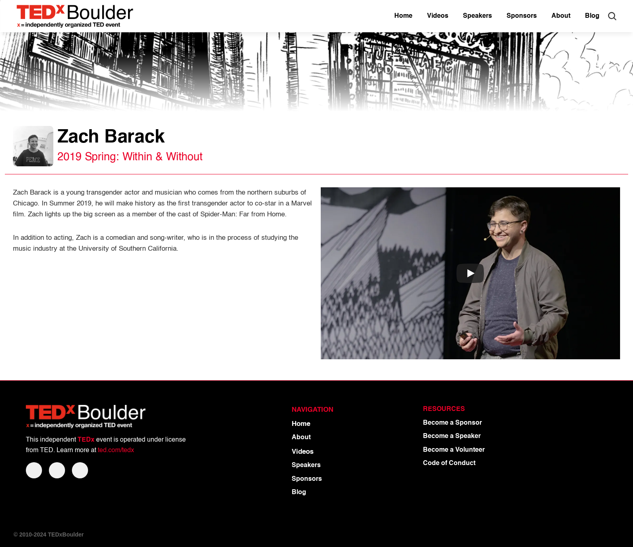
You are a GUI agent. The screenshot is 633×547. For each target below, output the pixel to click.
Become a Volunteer (454, 450)
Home (301, 424)
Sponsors (307, 479)
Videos (302, 451)
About (301, 437)
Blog (299, 492)
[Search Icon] (612, 16)
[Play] (470, 273)
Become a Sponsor (452, 423)
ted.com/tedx (116, 450)
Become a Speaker (452, 436)
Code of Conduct (449, 463)
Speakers (306, 465)
